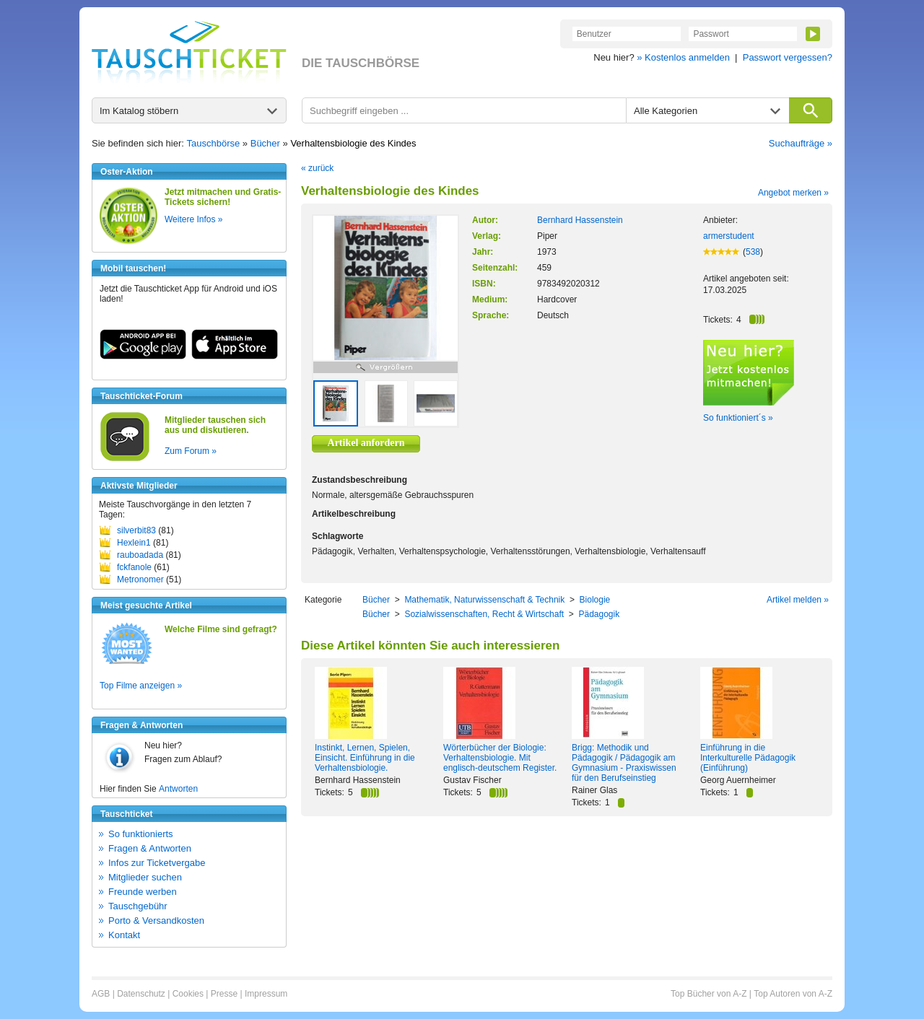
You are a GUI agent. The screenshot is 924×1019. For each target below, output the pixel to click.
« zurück (317, 168)
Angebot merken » (793, 193)
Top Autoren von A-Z (793, 994)
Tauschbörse (213, 143)
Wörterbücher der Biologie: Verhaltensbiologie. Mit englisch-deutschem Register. (500, 758)
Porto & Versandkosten (156, 920)
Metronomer (140, 579)
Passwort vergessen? (787, 57)
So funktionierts (140, 833)
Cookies (188, 994)
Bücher (265, 143)
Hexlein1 (134, 543)
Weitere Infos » (193, 219)
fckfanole (134, 567)
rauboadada (140, 555)
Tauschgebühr (137, 906)
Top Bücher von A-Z (708, 994)
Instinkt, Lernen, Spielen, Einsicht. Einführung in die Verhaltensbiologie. (365, 758)
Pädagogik (598, 614)
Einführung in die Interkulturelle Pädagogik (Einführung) (748, 758)
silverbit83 (136, 530)
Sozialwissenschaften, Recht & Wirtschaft (484, 614)
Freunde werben (142, 891)
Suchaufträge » (800, 143)
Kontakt (124, 935)
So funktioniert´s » (738, 418)
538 (753, 252)
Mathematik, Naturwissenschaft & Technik (484, 600)
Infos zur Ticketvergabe (156, 862)
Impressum (266, 994)
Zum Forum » (191, 451)
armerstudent (728, 236)
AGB (101, 994)
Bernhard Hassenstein (580, 220)
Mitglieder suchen (145, 877)
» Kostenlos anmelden (683, 57)
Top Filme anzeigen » (141, 686)
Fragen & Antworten (149, 848)
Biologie (595, 600)
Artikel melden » (798, 600)
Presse (224, 994)
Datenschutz (141, 994)
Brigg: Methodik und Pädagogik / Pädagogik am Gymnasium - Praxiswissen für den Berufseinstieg (624, 763)
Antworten (178, 789)
